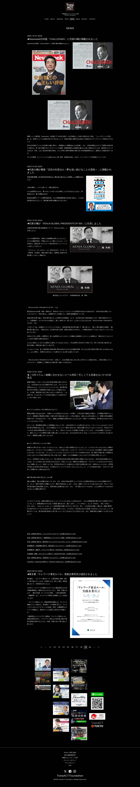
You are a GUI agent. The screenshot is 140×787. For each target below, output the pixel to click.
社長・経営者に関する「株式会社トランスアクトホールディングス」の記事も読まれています (57, 542)
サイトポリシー (70, 763)
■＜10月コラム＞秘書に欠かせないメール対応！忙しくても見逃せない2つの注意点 (69, 376)
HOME (47, 19)
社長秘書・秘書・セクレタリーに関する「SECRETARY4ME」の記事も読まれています (54, 554)
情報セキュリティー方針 (70, 757)
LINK (70, 765)
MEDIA (78, 19)
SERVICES (60, 19)
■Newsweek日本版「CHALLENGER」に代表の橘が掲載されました (63, 39)
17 (77, 647)
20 (90, 647)
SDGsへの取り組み (70, 752)
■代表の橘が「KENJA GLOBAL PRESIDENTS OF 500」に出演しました (64, 223)
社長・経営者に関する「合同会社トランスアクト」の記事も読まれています (51, 557)
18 (81, 647)
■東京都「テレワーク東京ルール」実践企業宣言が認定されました (62, 574)
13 (59, 647)
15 (68, 647)
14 (63, 647)
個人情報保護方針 (70, 755)
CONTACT (92, 19)
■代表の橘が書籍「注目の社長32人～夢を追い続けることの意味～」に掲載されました (69, 171)
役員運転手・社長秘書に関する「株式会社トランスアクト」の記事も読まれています (54, 546)
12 (54, 647)
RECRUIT (84, 19)
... (45, 647)
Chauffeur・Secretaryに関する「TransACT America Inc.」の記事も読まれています (54, 561)
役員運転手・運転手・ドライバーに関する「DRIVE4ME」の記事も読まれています (53, 550)
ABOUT (52, 19)
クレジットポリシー (70, 760)
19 (85, 647)
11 (50, 647)
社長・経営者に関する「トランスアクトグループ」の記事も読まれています (51, 534)
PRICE (66, 19)
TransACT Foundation (70, 775)
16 (72, 647)
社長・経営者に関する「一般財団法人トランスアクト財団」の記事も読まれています (54, 538)
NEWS (72, 19)
